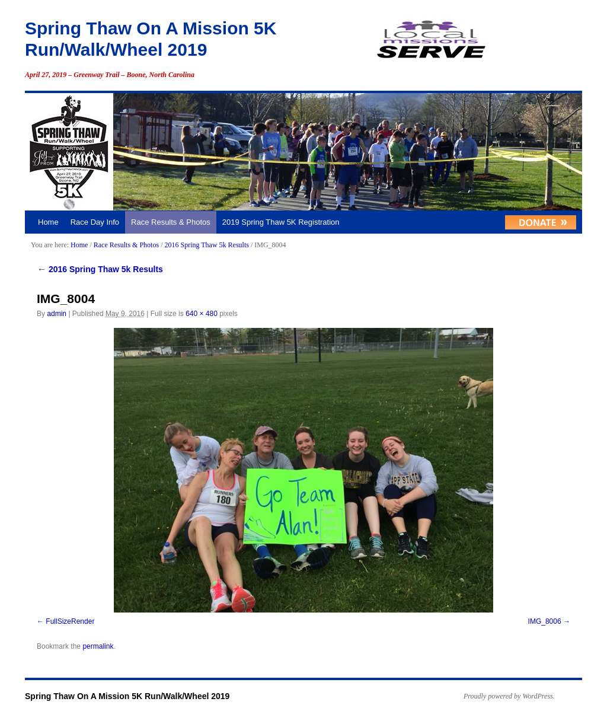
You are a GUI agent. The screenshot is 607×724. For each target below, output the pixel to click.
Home (48, 222)
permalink (97, 646)
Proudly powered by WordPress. (509, 696)
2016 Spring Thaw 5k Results (206, 245)
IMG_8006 (544, 621)
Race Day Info (95, 222)
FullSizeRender (70, 621)
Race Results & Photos (170, 222)
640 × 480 (202, 314)
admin (56, 314)
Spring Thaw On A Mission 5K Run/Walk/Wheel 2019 (127, 696)
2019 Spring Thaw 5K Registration (281, 222)
